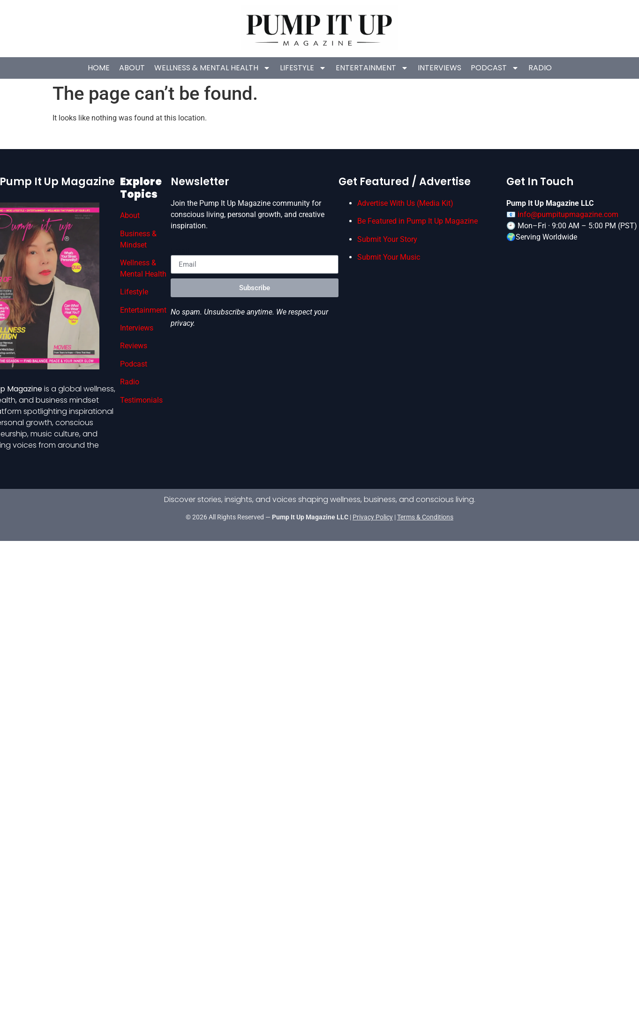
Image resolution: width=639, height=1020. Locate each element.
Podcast (494, 68)
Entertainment (372, 68)
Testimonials (141, 400)
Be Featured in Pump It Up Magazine (417, 221)
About (132, 67)
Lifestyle (303, 68)
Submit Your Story (387, 238)
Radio (539, 67)
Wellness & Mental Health (212, 68)
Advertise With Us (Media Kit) (405, 203)
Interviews (439, 67)
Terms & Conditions (425, 517)
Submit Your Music (388, 257)
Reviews (133, 345)
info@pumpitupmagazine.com (568, 214)
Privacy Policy (373, 517)
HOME (99, 67)
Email (180, 251)
